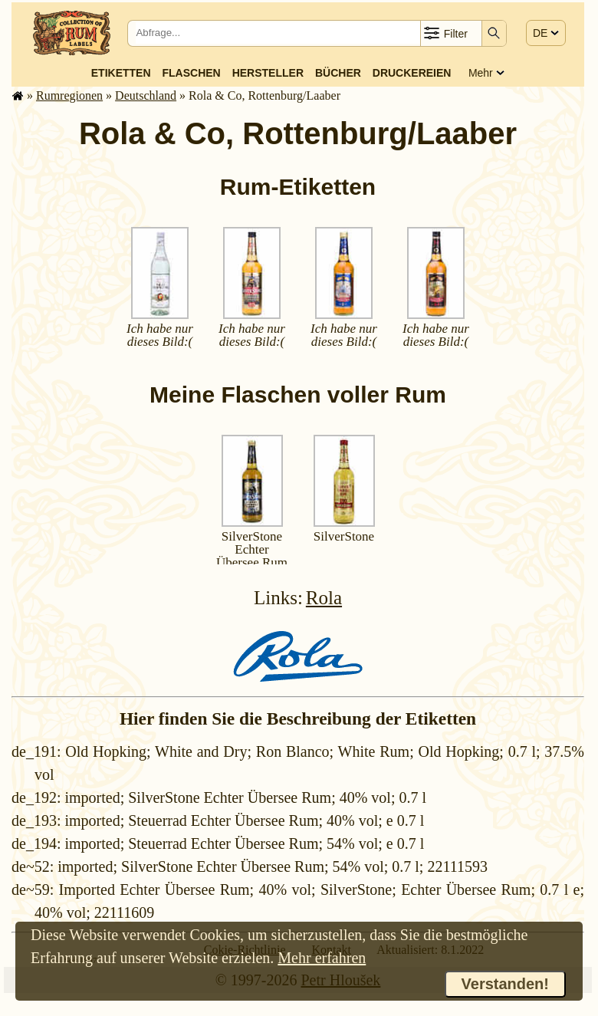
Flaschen (192, 73)
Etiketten (121, 73)
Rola (324, 597)
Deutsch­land (145, 95)
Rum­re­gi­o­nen (69, 95)
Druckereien (412, 73)
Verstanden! (505, 983)
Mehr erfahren (322, 957)
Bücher (338, 73)
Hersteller (268, 73)
